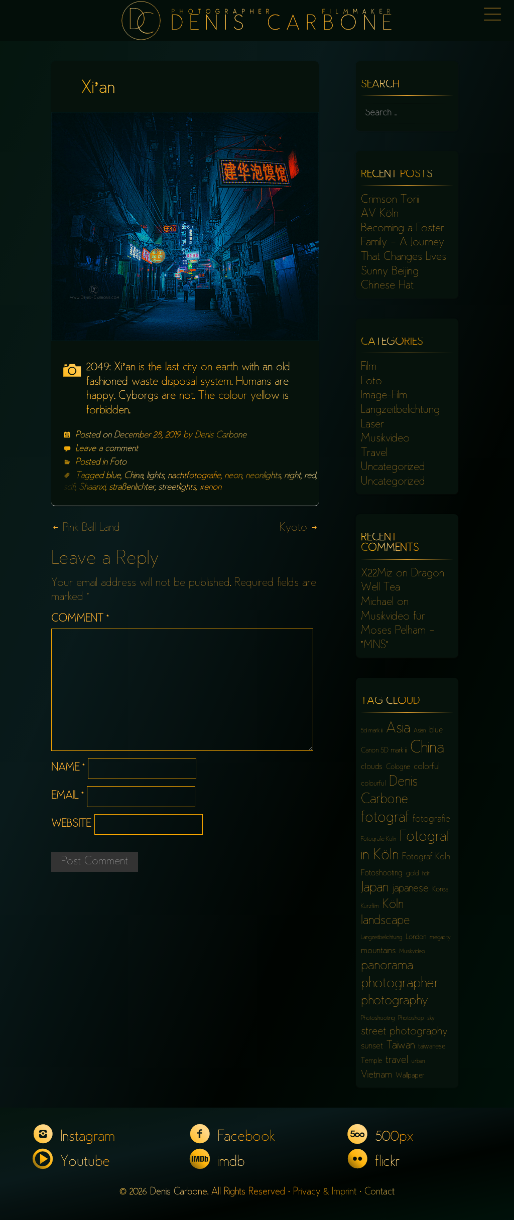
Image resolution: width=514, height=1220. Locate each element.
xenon (210, 488)
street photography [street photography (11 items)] (404, 1032)
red (310, 476)
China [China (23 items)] (427, 748)
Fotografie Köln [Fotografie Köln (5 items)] (378, 839)
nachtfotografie (194, 476)
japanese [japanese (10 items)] (410, 889)
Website (71, 824)
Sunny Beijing (390, 272)
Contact (379, 1192)
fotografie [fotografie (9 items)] (431, 819)
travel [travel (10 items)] (397, 1060)
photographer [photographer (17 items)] (400, 984)
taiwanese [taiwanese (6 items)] (431, 1046)
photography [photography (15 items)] (394, 1001)
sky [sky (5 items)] (431, 1018)
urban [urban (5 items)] (418, 1061)
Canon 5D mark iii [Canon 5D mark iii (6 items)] (384, 750)
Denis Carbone (220, 435)
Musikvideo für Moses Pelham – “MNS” (398, 631)
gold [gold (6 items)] (412, 873)
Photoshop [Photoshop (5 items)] (411, 1018)
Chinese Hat (387, 286)
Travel (374, 453)
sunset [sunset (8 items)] (372, 1046)
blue (113, 476)
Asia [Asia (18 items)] (398, 729)
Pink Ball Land (85, 528)
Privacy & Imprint (324, 1192)
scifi (69, 488)
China (133, 476)
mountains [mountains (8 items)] (378, 951)
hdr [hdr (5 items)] (426, 874)
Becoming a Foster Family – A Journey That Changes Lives (403, 243)
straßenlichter (132, 488)
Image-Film (384, 396)
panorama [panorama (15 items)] (387, 966)
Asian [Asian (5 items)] (420, 731)
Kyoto (299, 528)
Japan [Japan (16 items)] (375, 888)
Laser (372, 425)
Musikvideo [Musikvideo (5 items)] (412, 952)
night (292, 476)
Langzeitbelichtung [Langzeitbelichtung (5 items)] (381, 938)
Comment (79, 619)
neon (233, 476)
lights (155, 476)
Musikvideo (385, 439)
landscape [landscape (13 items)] (385, 921)
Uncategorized (393, 468)
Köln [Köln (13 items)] (393, 905)
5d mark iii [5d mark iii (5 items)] (371, 731)
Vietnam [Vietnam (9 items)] (376, 1075)
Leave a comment (106, 449)
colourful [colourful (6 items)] (373, 784)
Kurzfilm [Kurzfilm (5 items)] (370, 906)
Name (67, 768)
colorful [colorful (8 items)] (427, 767)
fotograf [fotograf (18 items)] (385, 818)
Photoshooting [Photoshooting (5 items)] (378, 1018)
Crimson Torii (390, 200)
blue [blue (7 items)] (436, 730)
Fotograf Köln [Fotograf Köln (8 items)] (426, 857)
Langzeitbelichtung (400, 410)
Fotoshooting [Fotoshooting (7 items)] (382, 873)
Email (67, 796)
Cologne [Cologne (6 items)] (398, 767)
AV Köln (380, 214)
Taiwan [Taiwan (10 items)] (401, 1046)
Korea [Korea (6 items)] (440, 889)
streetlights (177, 488)
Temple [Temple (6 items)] (371, 1061)
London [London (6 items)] (416, 937)
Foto (118, 463)
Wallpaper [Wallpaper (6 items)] (410, 1076)
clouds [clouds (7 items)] (371, 767)
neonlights (263, 476)
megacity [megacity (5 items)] (440, 938)
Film (368, 367)
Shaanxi (92, 488)
